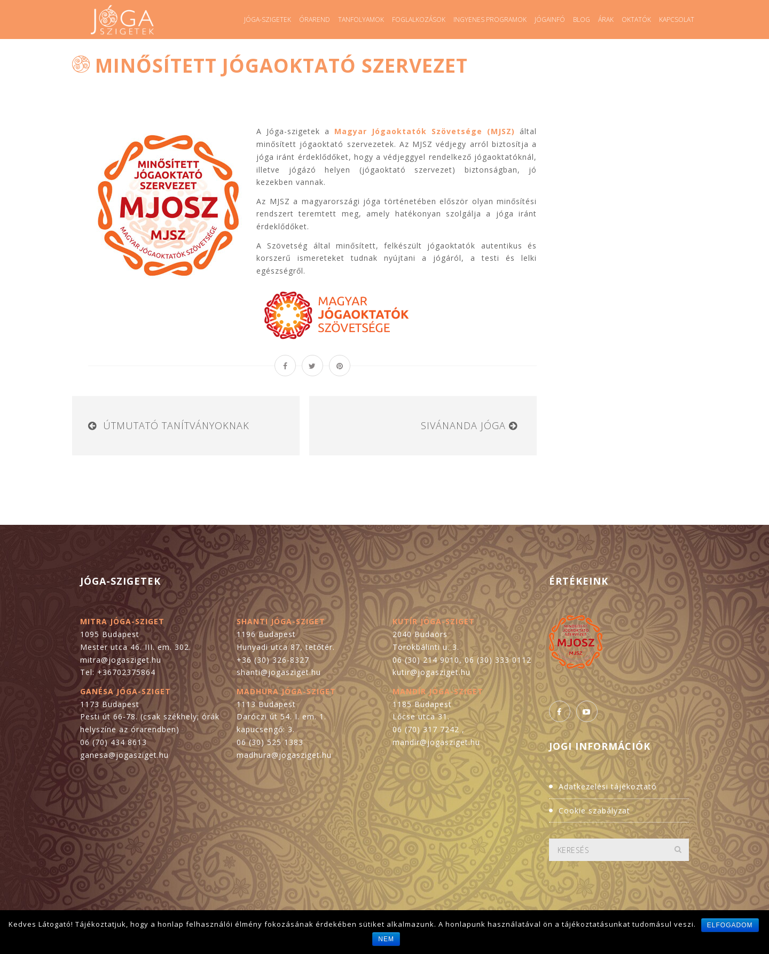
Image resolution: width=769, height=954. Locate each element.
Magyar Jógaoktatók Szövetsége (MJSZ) (424, 131)
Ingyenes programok (490, 19)
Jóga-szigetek (267, 19)
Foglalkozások (418, 19)
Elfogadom (730, 925)
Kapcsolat (676, 19)
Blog (581, 19)
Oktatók (636, 19)
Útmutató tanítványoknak (176, 425)
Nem (386, 939)
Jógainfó (550, 19)
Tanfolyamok (361, 19)
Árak (606, 19)
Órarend (314, 19)
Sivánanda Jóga (463, 425)
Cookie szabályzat (594, 810)
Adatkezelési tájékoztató (608, 786)
